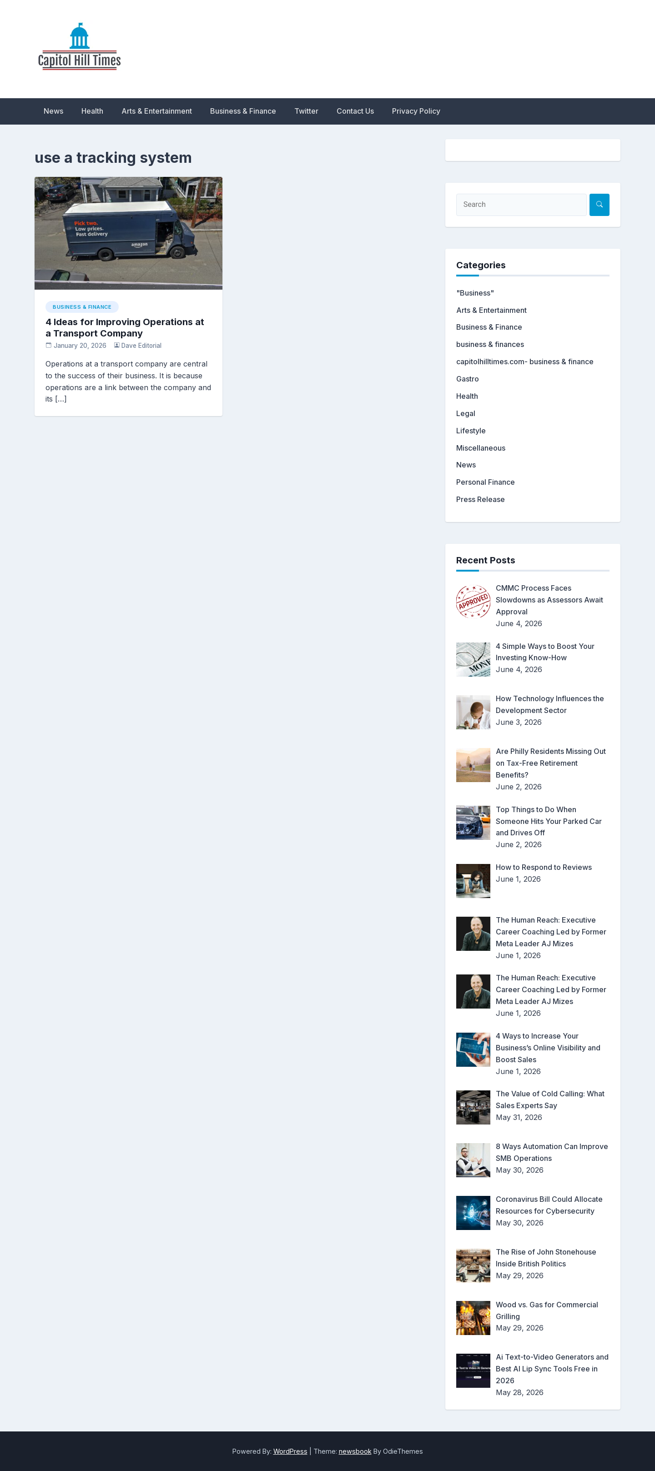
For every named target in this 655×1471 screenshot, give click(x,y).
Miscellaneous (480, 447)
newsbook (355, 1451)
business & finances (490, 344)
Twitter (306, 110)
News (53, 110)
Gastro (467, 378)
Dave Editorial (141, 345)
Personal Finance (485, 482)
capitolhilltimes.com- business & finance (525, 361)
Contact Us (355, 110)
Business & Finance (243, 110)
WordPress (290, 1451)
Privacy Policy (416, 110)
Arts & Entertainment (156, 110)
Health (92, 110)
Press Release (480, 499)
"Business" (475, 292)
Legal (465, 413)
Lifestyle (471, 430)
